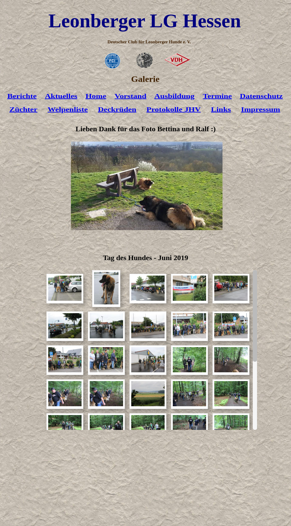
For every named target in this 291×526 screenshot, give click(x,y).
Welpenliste (68, 109)
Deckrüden (117, 109)
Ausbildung (174, 96)
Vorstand (130, 96)
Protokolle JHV (173, 109)
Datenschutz (261, 96)
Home (95, 96)
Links (221, 109)
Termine (217, 96)
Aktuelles (61, 96)
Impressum (260, 109)
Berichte (22, 96)
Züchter (23, 109)
